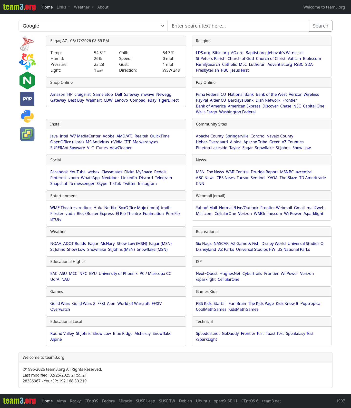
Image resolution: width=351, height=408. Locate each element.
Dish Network (267, 100)
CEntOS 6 (249, 401)
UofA (54, 279)
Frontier (290, 100)
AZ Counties (293, 142)
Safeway (131, 94)
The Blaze (288, 177)
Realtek (141, 136)
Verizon (245, 213)
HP (70, 94)
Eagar (247, 147)
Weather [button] (82, 7)
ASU (63, 273)
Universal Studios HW (255, 249)
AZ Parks (226, 249)
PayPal (202, 100)
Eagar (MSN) (160, 243)
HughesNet (230, 273)
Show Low (301, 147)
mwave (147, 94)
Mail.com (204, 213)
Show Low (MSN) (132, 243)
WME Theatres (63, 207)
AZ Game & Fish (245, 243)
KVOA (272, 177)
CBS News (225, 177)
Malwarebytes (145, 142)
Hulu (98, 207)
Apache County (210, 136)
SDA (309, 64)
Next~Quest (207, 273)
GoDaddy (230, 333)
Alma (61, 401)
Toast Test (275, 333)
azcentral (304, 172)
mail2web (315, 207)
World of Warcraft (133, 303)
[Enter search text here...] (93, 26)
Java (54, 136)
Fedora (108, 401)
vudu (70, 213)
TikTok (115, 183)
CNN (200, 183)
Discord (146, 177)
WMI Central (237, 172)
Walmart (94, 100)
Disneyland (206, 249)
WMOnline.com (268, 213)
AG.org (237, 52)
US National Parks (293, 249)
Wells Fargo (206, 112)
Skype (102, 183)
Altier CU (218, 100)
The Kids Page (261, 303)
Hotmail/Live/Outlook (238, 207)
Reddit (160, 172)
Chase (285, 106)
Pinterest (58, 177)
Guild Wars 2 (83, 303)
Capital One (313, 106)
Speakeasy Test (299, 333)
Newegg (163, 94)
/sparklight (313, 213)
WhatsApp (90, 177)
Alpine (236, 142)
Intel (64, 136)
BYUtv (55, 219)
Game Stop (103, 94)
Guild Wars (60, 303)
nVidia (116, 142)
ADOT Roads (74, 243)
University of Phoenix (118, 273)
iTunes (102, 147)
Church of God (240, 58)
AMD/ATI (125, 136)
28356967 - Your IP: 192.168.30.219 (55, 381)
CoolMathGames (211, 309)
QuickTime (160, 136)
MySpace (144, 172)
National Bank (241, 94)
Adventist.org (280, 64)
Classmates (111, 172)
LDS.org (203, 52)
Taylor (234, 147)
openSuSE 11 (225, 401)
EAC (53, 273)
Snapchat (58, 183)
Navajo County (279, 136)
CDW (108, 100)
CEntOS (91, 401)
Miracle (125, 401)
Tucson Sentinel (251, 177)
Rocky (75, 401)
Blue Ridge (122, 333)
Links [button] (62, 7)
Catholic (229, 64)
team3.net (271, 401)
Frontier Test (252, 333)
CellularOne (225, 213)
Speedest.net (208, 333)
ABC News (205, 177)
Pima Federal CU (211, 94)
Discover (270, 106)
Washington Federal (237, 112)
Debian (185, 401)
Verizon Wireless (304, 94)
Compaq (137, 100)
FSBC (298, 64)
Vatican (294, 58)
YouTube (78, 172)
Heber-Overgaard (212, 142)
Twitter (129, 183)
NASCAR (221, 243)
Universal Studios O (305, 243)
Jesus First (239, 70)
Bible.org (220, 52)
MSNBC (287, 172)
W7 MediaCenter (85, 136)
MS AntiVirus (97, 142)
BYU (93, 273)
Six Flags (204, 243)
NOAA (55, 243)
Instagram (147, 183)
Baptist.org (255, 52)
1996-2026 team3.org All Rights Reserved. (62, 369)
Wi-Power (293, 213)
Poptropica (311, 303)
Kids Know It (287, 303)
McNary (108, 243)
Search (320, 25)
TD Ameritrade (312, 177)
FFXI (101, 303)
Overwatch (60, 309)
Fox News (215, 172)
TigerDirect (168, 100)
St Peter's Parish (210, 58)
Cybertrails (252, 273)
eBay (151, 100)
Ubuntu (203, 401)
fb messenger (81, 183)
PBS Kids (204, 303)
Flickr (129, 172)
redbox (85, 207)
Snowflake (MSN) (152, 249)
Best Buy (76, 100)
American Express (244, 106)
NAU (65, 279)
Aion (111, 303)
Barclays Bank (241, 100)
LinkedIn (129, 177)
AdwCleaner (121, 147)
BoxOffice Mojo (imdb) (138, 207)
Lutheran (257, 64)
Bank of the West (271, 94)
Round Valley (62, 333)
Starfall (220, 303)
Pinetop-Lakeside (211, 147)
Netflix (110, 207)
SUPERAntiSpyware (67, 147)
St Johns (283, 147)
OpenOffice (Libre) (67, 142)
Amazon (57, 94)
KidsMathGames (243, 309)
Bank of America (211, 106)
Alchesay (143, 333)
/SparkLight (206, 339)
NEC (297, 106)
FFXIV (157, 303)
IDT (127, 142)
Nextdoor (110, 177)
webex (93, 172)
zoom (74, 177)
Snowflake (264, 147)
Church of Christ (270, 58)
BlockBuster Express (95, 213)
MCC (73, 273)
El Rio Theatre (128, 213)
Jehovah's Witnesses (286, 52)
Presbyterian (207, 70)
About (103, 7)
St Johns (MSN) (121, 249)
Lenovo (121, 100)
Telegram (163, 177)
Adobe (109, 136)
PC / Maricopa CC (155, 273)
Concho (257, 136)
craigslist (83, 94)
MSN (200, 172)
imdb (166, 207)
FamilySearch (208, 64)
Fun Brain (237, 303)
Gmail (299, 207)
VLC (90, 147)
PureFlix (173, 213)
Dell (118, 94)
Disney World (274, 243)
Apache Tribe (255, 142)
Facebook (59, 172)
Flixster (56, 213)
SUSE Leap (145, 401)
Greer (274, 142)
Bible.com (312, 58)
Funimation (153, 213)
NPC (83, 273)
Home (47, 7)
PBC (224, 70)
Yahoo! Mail (206, 207)
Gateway (58, 100)
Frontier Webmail (276, 207)
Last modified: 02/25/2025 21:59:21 (55, 375)
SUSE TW (167, 401)
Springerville (236, 136)
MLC (243, 64)
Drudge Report (264, 172)
